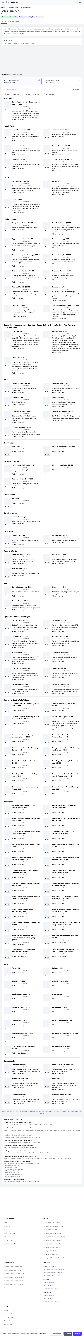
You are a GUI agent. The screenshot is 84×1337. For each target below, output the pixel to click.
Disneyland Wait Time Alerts (52, 1233)
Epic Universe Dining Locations (53, 1269)
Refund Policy (8, 1324)
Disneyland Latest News (51, 1254)
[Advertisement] (42, 60)
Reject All (68, 1333)
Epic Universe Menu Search (52, 1272)
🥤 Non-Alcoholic (48, 94)
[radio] (22, 81)
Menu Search (48, 1285)
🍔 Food (7, 94)
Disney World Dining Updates (14, 1281)
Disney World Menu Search (13, 1284)
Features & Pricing (10, 1233)
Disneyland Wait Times (50, 1230)
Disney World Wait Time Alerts (14, 1274)
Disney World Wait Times (12, 1270)
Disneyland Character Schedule (53, 1258)
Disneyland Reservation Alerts (53, 1226)
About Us (7, 1223)
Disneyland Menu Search (51, 1247)
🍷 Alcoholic (36, 94)
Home (3, 7)
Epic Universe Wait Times (51, 1275)
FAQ (5, 1237)
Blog (5, 1230)
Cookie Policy (42, 1333)
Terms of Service (10, 1314)
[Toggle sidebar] (3, 2)
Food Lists (7, 1226)
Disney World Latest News (13, 1288)
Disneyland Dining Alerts (51, 1223)
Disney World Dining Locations (14, 1277)
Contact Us (8, 1240)
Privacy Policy (9, 1310)
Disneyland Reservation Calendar (54, 1237)
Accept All (77, 1333)
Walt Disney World (12, 7)
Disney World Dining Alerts (13, 1267)
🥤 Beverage (16, 94)
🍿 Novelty (26, 94)
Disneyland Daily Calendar (52, 1251)
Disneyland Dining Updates (52, 1244)
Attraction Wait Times (50, 1288)
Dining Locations (26, 7)
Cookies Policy (9, 1317)
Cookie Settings (56, 1333)
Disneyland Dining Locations (52, 1240)
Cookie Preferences (10, 1321)
